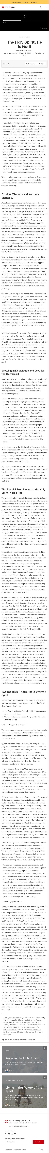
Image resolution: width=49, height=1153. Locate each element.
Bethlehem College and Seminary (31, 1020)
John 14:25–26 (28, 53)
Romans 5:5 (7, 854)
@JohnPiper (16, 1018)
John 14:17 (10, 769)
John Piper (7, 1018)
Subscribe (38, 1142)
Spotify (41, 64)
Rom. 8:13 (19, 425)
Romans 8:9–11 (7, 938)
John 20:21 (14, 666)
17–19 (15, 353)
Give (41, 1150)
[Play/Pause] (24, 15)
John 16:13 (9, 823)
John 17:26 (19, 978)
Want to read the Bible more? (24, 2)
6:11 (10, 353)
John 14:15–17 (16, 53)
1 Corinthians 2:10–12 (34, 927)
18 (6, 353)
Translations (8, 1150)
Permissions (17, 1150)
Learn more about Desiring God (19, 1126)
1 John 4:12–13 (19, 854)
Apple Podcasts (30, 64)
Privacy (24, 1150)
